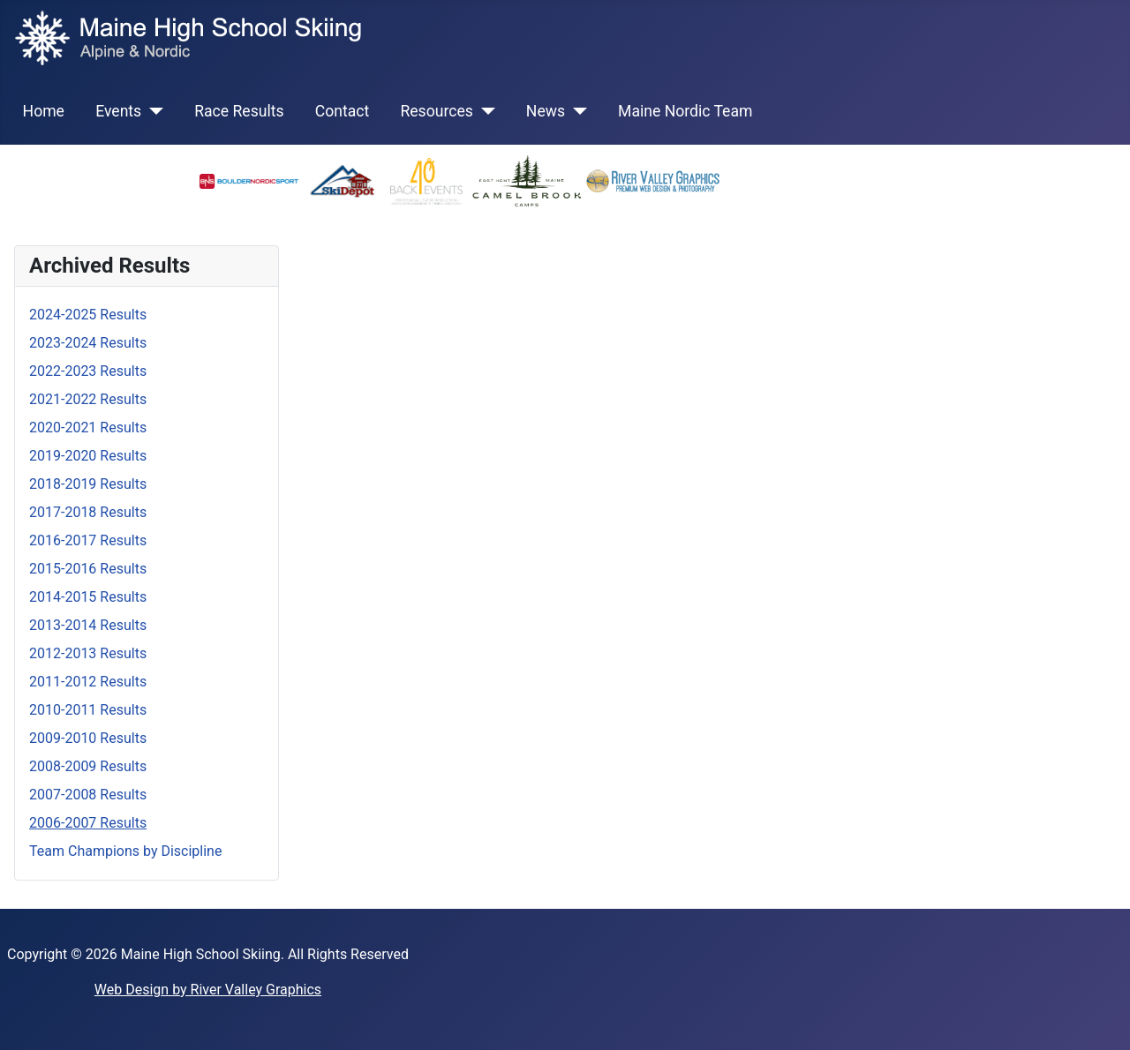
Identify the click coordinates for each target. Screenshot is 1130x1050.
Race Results (238, 111)
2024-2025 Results (88, 314)
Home (43, 111)
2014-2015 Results (88, 597)
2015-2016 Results (88, 568)
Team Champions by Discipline (125, 851)
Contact (342, 111)
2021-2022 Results (88, 399)
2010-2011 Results (88, 709)
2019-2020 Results (88, 455)
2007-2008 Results (88, 794)
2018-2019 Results (88, 484)
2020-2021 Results (88, 427)
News (545, 111)
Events (118, 111)
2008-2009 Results (88, 766)
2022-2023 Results (88, 371)
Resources (436, 111)
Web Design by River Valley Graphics (207, 989)
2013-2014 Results (88, 625)
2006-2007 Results (88, 822)
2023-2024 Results (88, 342)
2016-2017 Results (88, 540)
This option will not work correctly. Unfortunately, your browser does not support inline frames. (704, 479)
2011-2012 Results (88, 681)
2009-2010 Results (88, 738)
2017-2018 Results (88, 512)
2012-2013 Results (88, 653)
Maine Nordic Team (685, 111)
